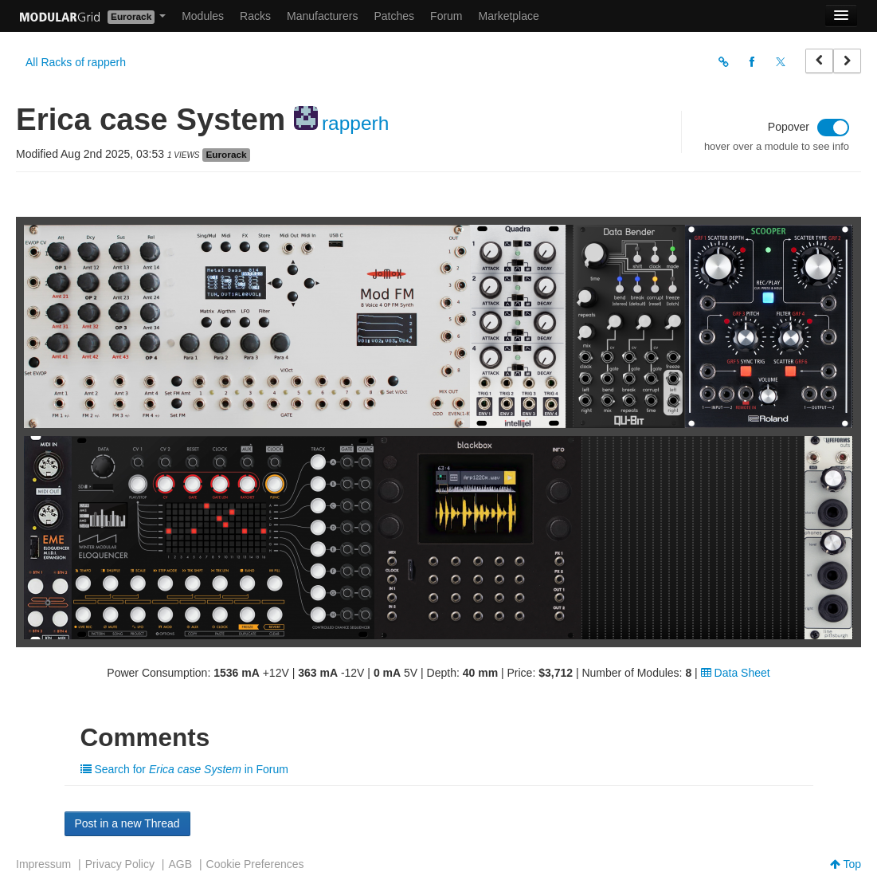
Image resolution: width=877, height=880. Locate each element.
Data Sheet (735, 672)
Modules (203, 16)
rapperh (355, 123)
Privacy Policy (120, 864)
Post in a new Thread (127, 823)
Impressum (43, 864)
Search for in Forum (184, 769)
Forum (446, 16)
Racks (255, 16)
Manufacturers (322, 16)
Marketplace (509, 16)
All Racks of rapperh (75, 62)
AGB (180, 864)
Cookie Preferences (255, 864)
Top (845, 864)
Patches (394, 16)
